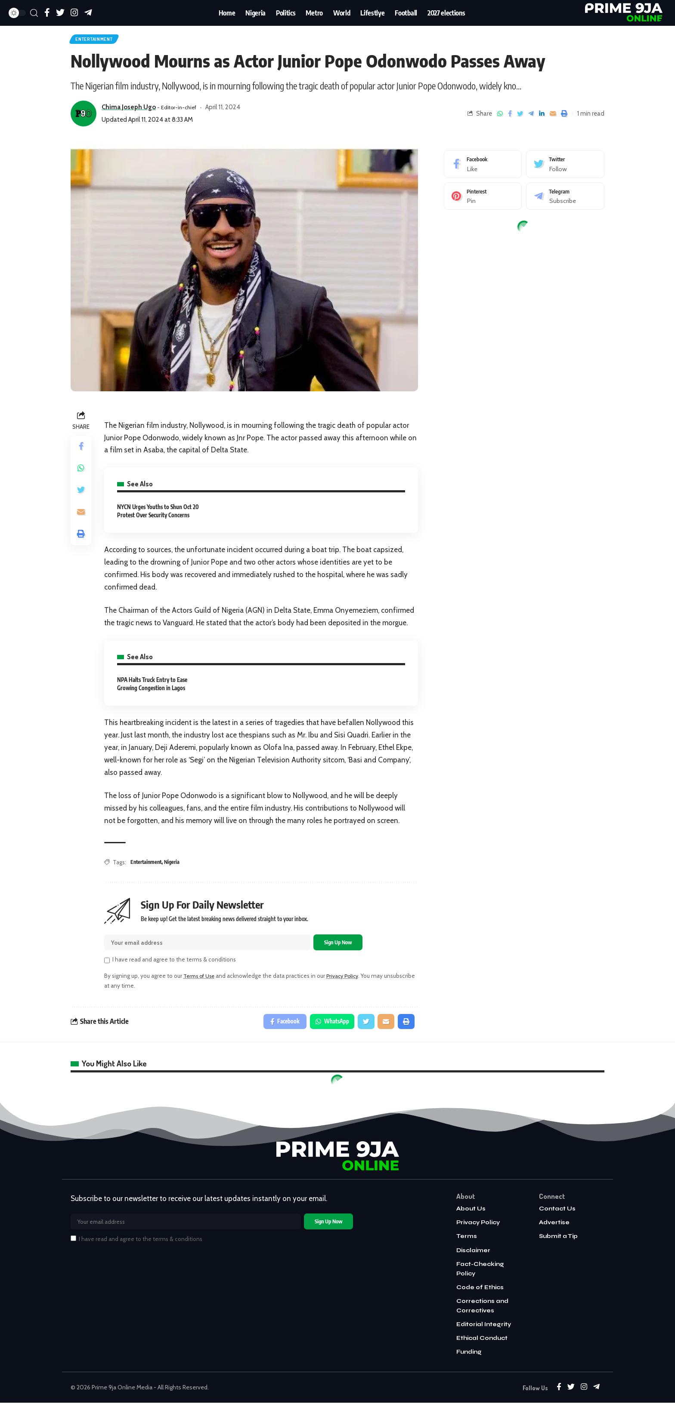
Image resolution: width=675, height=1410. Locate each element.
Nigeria (175, 864)
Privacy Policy (348, 980)
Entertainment (100, 40)
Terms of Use (201, 980)
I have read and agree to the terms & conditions (174, 964)
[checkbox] (107, 966)
